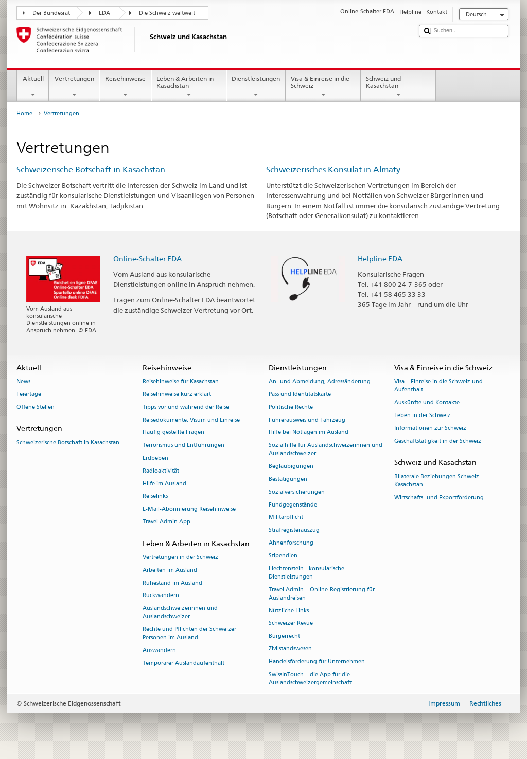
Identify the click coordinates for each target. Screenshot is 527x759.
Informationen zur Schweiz (430, 428)
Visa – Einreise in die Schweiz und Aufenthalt (438, 385)
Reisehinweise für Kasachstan (181, 381)
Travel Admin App (166, 521)
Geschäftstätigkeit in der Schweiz (437, 441)
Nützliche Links (289, 610)
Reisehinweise (125, 87)
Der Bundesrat (51, 13)
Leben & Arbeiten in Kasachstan (189, 87)
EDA (104, 13)
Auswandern (159, 650)
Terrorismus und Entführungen (183, 445)
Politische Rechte (291, 407)
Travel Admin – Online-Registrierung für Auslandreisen (322, 593)
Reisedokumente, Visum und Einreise (191, 420)
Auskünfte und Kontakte (427, 402)
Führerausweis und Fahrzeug (307, 420)
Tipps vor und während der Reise (186, 407)
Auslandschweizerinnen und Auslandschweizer (180, 612)
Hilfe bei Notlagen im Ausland (308, 432)
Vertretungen (74, 87)
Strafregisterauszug (294, 530)
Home (24, 113)
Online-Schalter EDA (147, 258)
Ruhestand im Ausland (172, 583)
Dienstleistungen (256, 87)
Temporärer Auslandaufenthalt (183, 663)
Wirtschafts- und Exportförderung (439, 497)
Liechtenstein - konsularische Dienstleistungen (306, 572)
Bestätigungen (288, 479)
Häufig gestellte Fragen (173, 432)
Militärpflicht (286, 517)
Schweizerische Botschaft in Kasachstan (90, 169)
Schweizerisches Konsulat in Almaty (333, 169)
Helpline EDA (380, 258)
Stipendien (283, 555)
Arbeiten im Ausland (170, 570)
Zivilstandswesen (290, 648)
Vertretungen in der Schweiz (180, 557)
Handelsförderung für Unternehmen (317, 661)
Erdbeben (155, 458)
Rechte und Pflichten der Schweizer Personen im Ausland (189, 633)
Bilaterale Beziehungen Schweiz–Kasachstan (438, 480)
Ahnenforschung (291, 542)
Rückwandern (161, 595)
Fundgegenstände (293, 504)
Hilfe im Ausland (164, 483)
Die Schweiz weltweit (167, 13)
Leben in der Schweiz (422, 415)
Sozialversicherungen (297, 492)
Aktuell (32, 87)
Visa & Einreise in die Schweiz (323, 87)
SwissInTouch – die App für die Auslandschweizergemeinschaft (310, 678)
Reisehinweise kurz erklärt (177, 394)
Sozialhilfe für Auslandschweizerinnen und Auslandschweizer (325, 449)
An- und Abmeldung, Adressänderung (320, 381)
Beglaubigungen (291, 466)
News (23, 381)
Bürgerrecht (284, 636)
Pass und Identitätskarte (300, 394)
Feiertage (28, 394)
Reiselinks (155, 496)
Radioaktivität (161, 470)
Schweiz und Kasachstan (398, 87)
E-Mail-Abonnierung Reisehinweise (189, 509)
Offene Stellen (35, 407)
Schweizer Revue (291, 623)
